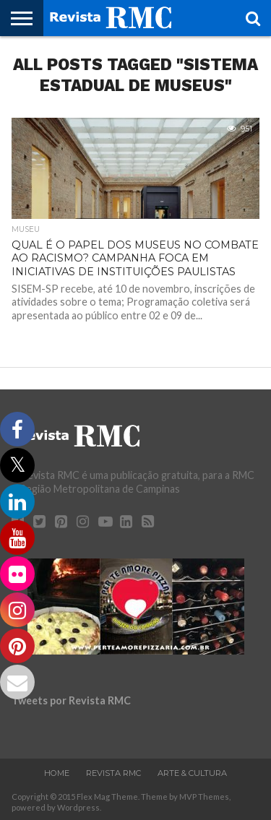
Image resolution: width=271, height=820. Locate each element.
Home (56, 773)
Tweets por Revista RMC (71, 700)
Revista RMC (113, 773)
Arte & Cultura (192, 773)
